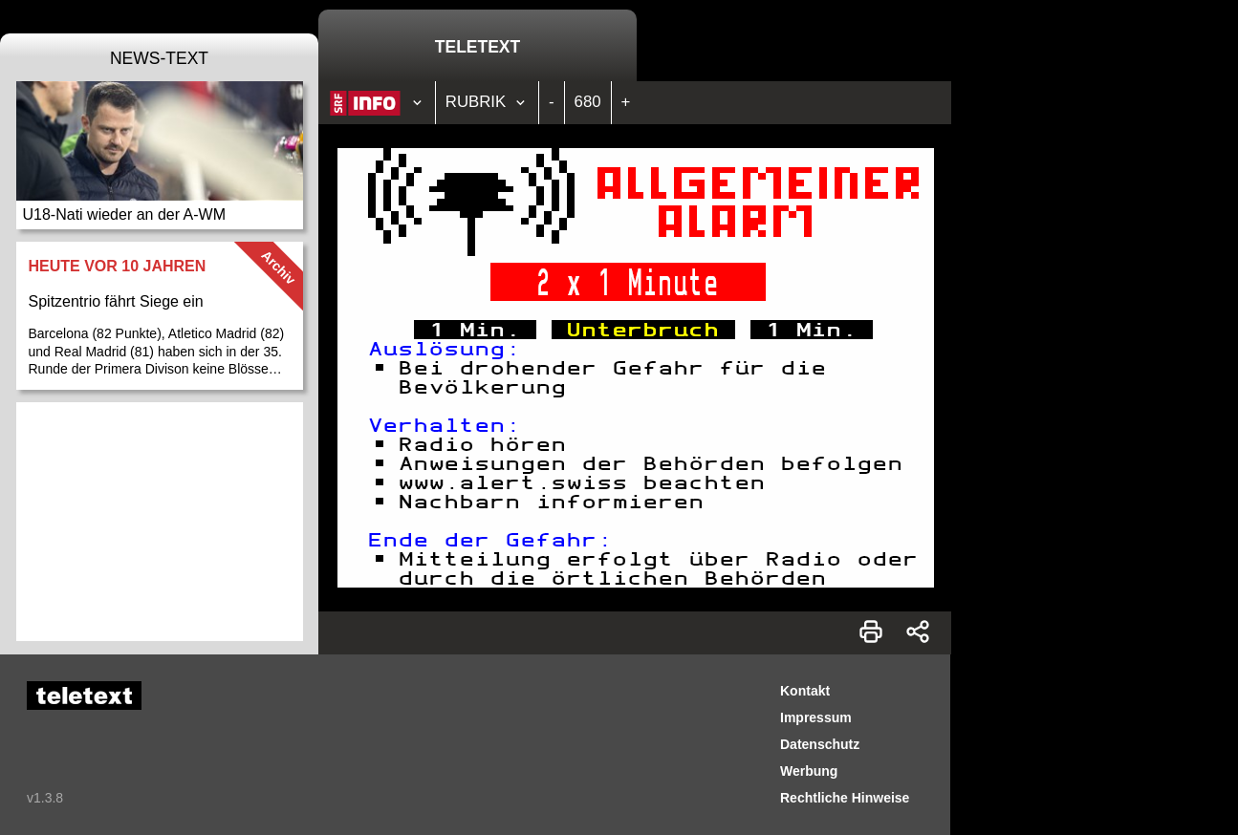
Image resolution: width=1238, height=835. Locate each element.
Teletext (477, 46)
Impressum (816, 717)
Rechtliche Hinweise (844, 797)
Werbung (808, 771)
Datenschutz (819, 744)
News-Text (159, 58)
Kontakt (805, 690)
